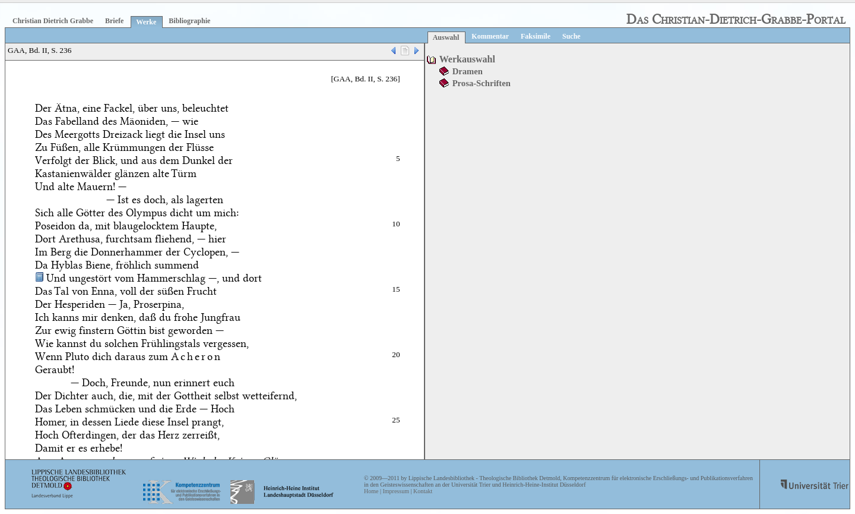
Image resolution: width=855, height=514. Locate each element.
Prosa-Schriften (481, 83)
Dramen (467, 71)
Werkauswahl (467, 59)
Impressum (395, 491)
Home (371, 491)
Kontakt (422, 491)
